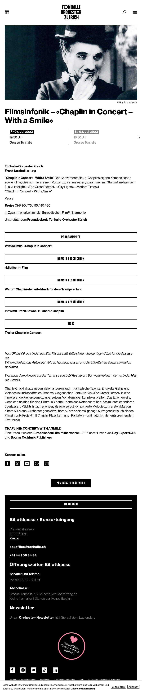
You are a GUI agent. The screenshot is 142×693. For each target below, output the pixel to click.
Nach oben (71, 504)
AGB (81, 679)
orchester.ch (30, 679)
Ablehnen (133, 686)
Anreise (126, 353)
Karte (14, 538)
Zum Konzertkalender (71, 483)
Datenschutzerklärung (65, 679)
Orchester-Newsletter (36, 617)
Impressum (45, 679)
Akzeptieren (118, 686)
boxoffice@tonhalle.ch (28, 547)
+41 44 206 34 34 (23, 555)
